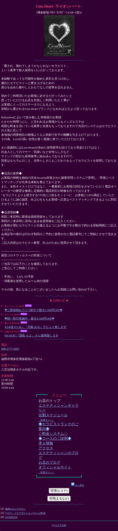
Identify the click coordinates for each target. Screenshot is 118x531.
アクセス (45, 448)
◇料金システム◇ (53, 434)
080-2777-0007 (10, 348)
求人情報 (45, 443)
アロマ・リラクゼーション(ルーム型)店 (25, 513)
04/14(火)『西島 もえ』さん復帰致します (32, 335)
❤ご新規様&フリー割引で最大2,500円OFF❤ (33, 310)
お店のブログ (49, 462)
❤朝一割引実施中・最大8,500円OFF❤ (29, 318)
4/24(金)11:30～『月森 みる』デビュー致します (36, 327)
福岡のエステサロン (15, 509)
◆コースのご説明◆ (54, 438)
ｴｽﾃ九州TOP (11, 517)
